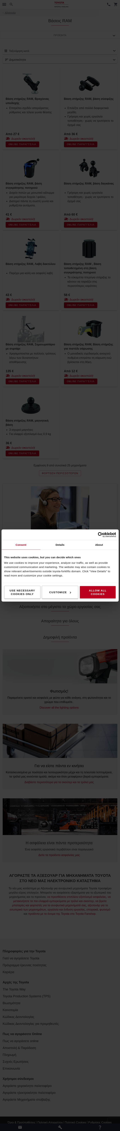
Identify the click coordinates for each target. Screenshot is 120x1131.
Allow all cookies (98, 592)
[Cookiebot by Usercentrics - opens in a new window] (100, 534)
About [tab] (99, 544)
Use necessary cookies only (22, 592)
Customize (60, 592)
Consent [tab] (21, 544)
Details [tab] (60, 544)
